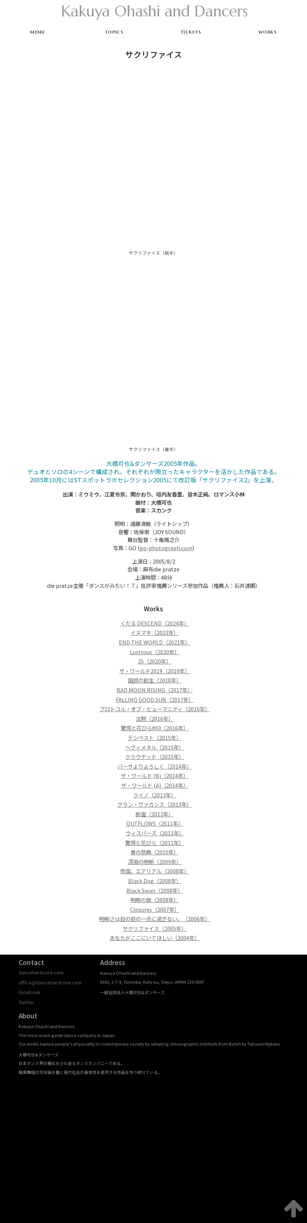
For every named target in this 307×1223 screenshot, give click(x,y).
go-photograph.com (166, 548)
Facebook (30, 992)
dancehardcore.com (41, 972)
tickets (191, 31)
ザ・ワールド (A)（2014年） (155, 785)
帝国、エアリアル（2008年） (154, 871)
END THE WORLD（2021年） (154, 642)
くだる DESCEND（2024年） (154, 623)
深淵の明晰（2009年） (154, 862)
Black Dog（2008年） (154, 881)
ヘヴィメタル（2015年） (154, 747)
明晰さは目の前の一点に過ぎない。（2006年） (154, 919)
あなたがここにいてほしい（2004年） (155, 938)
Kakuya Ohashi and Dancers (154, 11)
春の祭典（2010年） (154, 852)
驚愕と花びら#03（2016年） (155, 728)
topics (114, 31)
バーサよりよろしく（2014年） (154, 766)
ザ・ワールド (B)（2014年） (155, 775)
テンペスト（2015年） (154, 737)
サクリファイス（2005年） (155, 928)
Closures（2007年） (155, 909)
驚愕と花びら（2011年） (154, 843)
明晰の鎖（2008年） (154, 900)
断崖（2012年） (155, 814)
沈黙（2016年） (155, 718)
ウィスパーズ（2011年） (155, 833)
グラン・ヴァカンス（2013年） (154, 804)
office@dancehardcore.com (50, 982)
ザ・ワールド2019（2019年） (154, 671)
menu (37, 31)
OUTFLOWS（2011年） (154, 823)
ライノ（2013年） (154, 795)
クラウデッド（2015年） (154, 756)
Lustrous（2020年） (155, 652)
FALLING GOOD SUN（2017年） (155, 699)
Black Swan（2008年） (154, 890)
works (268, 31)
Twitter (26, 1002)
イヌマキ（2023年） (154, 632)
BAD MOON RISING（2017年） (155, 690)
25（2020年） (154, 661)
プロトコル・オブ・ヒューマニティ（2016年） (154, 709)
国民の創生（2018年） (154, 680)
